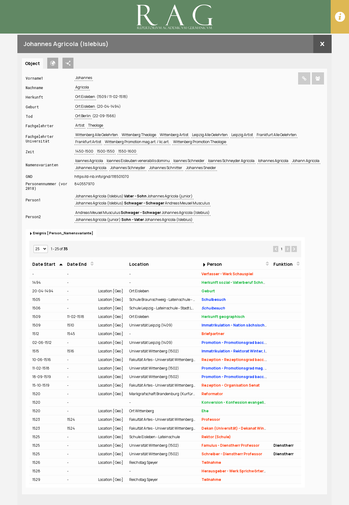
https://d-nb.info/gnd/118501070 (101, 176)
